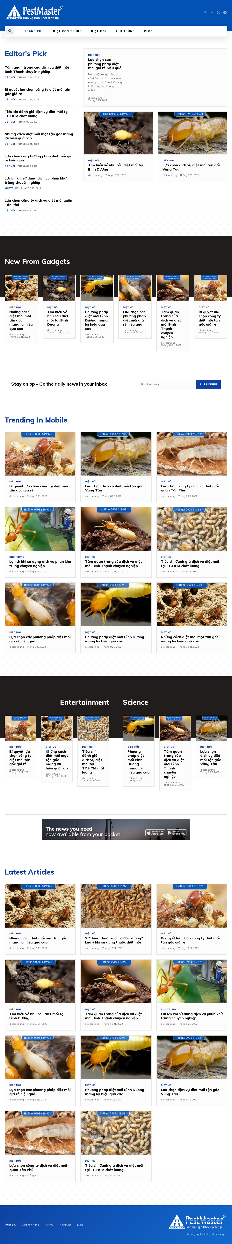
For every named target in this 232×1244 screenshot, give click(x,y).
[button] (10, 31)
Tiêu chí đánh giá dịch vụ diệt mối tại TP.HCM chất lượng (37, 113)
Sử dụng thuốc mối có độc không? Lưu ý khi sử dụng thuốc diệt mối (114, 940)
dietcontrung (95, 97)
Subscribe (208, 384)
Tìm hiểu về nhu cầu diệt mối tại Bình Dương (115, 167)
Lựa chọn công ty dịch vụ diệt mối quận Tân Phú (38, 202)
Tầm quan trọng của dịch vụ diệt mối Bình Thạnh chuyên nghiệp (37, 69)
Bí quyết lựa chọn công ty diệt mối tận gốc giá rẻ (37, 91)
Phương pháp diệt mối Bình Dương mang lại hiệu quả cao (96, 320)
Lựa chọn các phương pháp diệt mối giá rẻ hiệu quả (39, 158)
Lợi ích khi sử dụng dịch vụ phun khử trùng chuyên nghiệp (35, 180)
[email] (167, 384)
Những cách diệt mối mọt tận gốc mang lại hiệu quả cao (39, 136)
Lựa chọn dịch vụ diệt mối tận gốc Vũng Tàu (192, 167)
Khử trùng (11, 188)
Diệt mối (10, 77)
